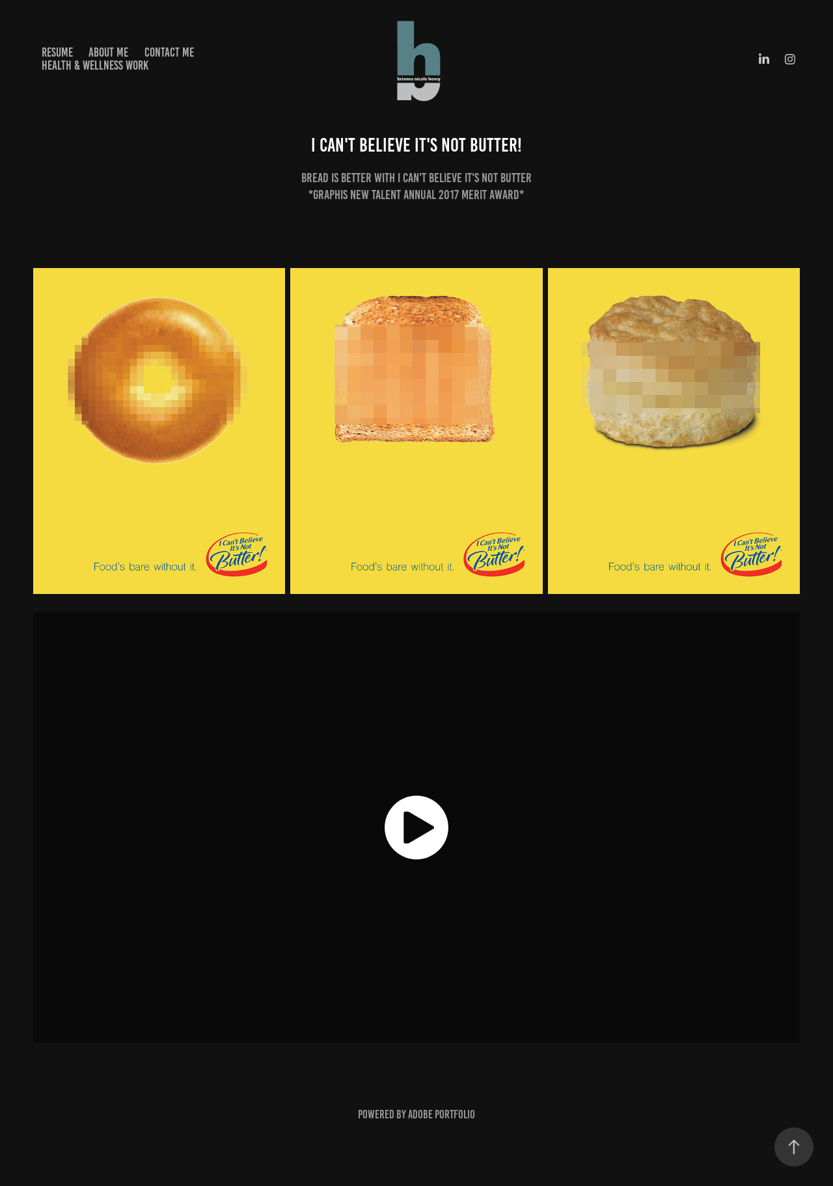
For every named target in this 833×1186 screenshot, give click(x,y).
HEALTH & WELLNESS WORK (95, 65)
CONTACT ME (169, 52)
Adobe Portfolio (441, 1114)
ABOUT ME (108, 52)
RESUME (57, 52)
